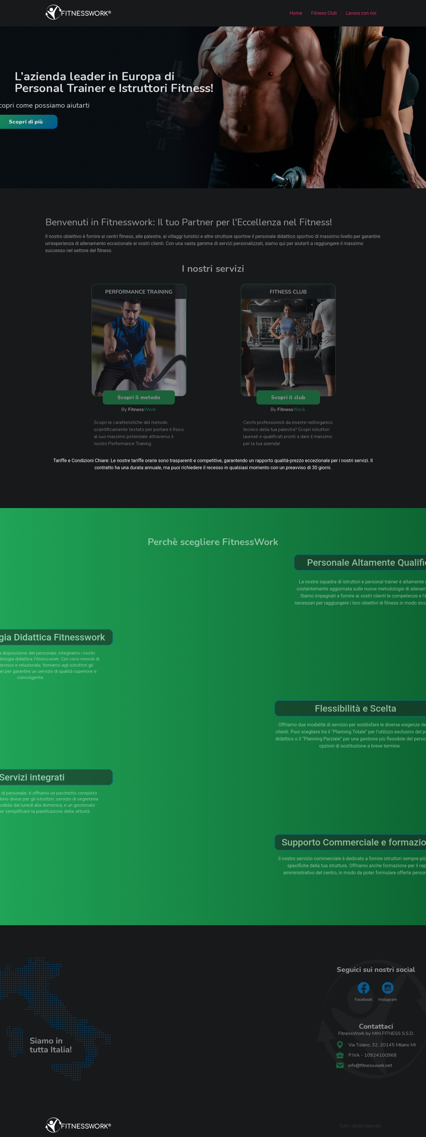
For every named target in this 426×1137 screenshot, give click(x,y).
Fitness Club (324, 13)
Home (296, 13)
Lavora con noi (361, 13)
